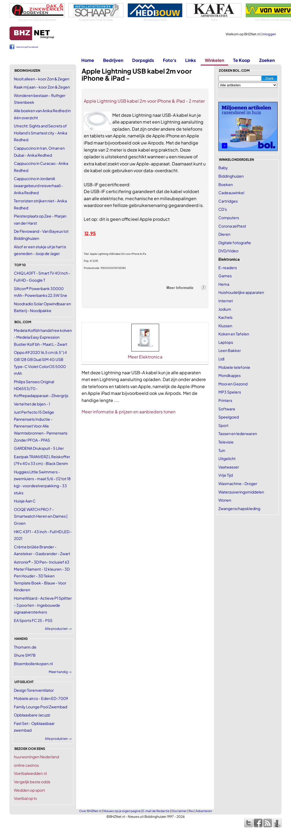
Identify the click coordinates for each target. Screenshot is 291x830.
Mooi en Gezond (232, 383)
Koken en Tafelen (233, 333)
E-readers (227, 267)
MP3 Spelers (229, 391)
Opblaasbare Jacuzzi (32, 714)
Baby (223, 167)
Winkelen (214, 60)
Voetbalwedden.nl (30, 773)
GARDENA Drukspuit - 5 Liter (39, 448)
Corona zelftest (232, 226)
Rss (191, 811)
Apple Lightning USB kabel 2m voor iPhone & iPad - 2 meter (144, 101)
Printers (225, 400)
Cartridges (228, 201)
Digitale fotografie (234, 242)
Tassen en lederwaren (237, 433)
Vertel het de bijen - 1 (32, 403)
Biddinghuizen (231, 176)
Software (226, 408)
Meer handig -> (60, 672)
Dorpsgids (143, 60)
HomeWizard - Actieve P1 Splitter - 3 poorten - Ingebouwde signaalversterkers (43, 605)
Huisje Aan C (25, 500)
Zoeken (267, 60)
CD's (222, 209)
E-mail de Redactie (155, 811)
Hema (223, 284)
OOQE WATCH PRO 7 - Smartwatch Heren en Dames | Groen (40, 516)
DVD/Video (228, 250)
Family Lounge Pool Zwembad (40, 706)
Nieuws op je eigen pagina (121, 811)
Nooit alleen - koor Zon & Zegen (41, 78)
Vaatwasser (228, 466)
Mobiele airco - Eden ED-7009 (41, 698)
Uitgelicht (227, 458)
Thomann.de (25, 646)
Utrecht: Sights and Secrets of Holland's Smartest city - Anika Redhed (40, 132)
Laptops (225, 342)
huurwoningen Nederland (36, 756)
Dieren (224, 234)
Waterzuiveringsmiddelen (241, 491)
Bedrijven (113, 60)
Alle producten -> (58, 629)
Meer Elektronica (145, 357)
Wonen (224, 500)
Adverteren (204, 811)
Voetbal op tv (25, 798)
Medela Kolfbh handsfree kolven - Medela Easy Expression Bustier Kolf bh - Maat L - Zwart (43, 337)
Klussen (225, 325)
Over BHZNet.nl (90, 811)
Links (190, 60)
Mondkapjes (229, 375)
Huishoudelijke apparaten (241, 292)
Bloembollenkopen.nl (33, 663)
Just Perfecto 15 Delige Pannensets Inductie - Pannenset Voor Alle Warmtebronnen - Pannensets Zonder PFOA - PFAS (40, 426)
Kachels (225, 317)
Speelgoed (228, 416)
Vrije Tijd (225, 475)
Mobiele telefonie (234, 367)
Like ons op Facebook (27, 47)
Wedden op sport (29, 790)
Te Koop (241, 60)
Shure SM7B (25, 655)
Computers (228, 217)
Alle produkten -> (58, 739)
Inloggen (269, 34)
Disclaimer (179, 811)
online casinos (26, 765)
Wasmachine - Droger (237, 483)
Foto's (169, 60)
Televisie (226, 441)
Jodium (224, 309)
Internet (225, 300)
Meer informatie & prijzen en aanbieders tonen (128, 411)
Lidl (221, 358)
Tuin (221, 450)
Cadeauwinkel (231, 192)
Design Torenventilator (34, 690)
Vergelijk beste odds (32, 781)
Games (225, 275)
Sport (223, 425)
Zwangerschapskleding (239, 508)
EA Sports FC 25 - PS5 (33, 620)
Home (87, 60)
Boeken (225, 184)
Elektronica (229, 259)
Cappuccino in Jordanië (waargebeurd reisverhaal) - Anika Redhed (38, 185)
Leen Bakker (229, 350)
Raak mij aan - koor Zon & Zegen (42, 86)
